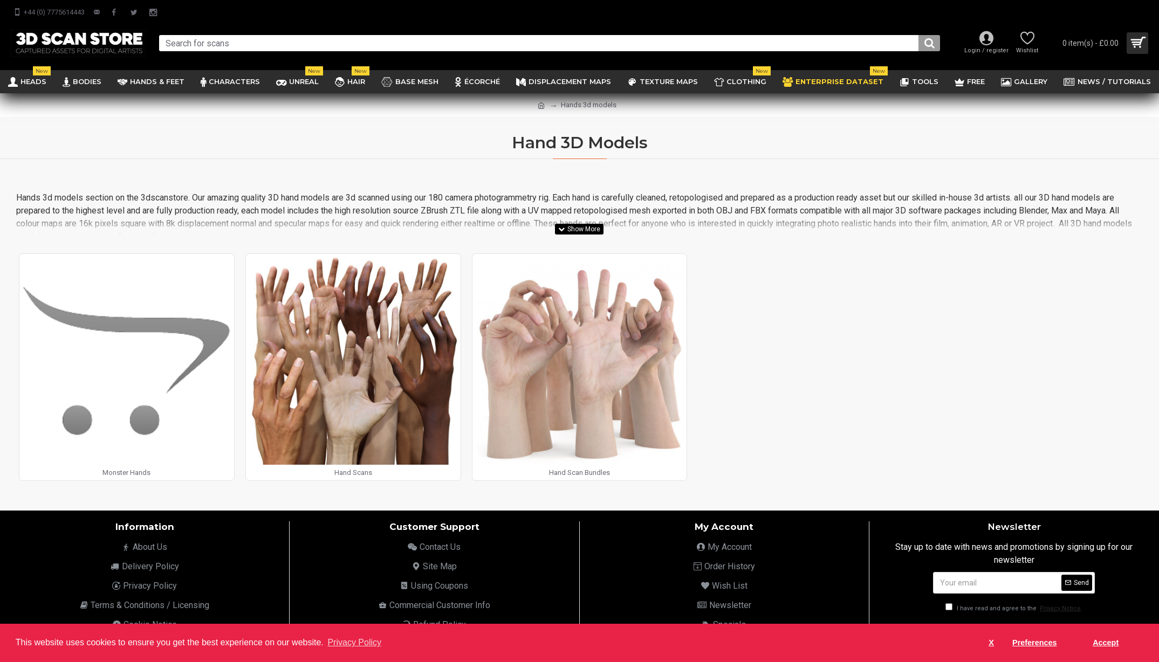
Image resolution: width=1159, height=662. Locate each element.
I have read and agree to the (1013, 608)
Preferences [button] (1034, 642)
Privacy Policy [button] (354, 642)
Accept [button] (1106, 642)
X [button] (991, 642)
